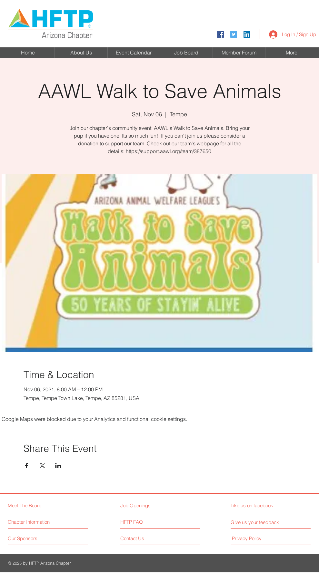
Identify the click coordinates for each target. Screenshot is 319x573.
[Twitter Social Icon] (233, 34)
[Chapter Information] (32, 522)
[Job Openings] (148, 505)
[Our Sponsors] (32, 538)
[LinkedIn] (247, 34)
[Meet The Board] (36, 505)
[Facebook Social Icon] (220, 34)
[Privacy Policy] (258, 538)
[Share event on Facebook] (27, 465)
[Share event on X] (42, 465)
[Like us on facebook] (259, 505)
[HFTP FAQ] (138, 522)
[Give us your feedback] (257, 522)
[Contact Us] (144, 538)
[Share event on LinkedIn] (58, 465)
